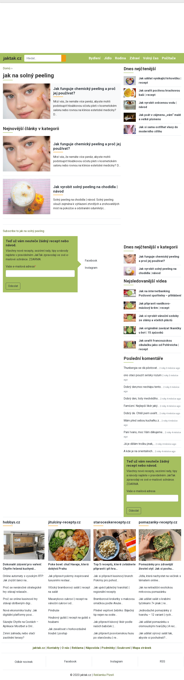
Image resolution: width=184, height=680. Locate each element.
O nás (65, 648)
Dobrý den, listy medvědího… (142, 398)
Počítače (169, 58)
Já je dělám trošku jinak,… (139, 444)
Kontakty (53, 648)
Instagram (91, 267)
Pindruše (53, 610)
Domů (6, 68)
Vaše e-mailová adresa (20, 266)
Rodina (120, 58)
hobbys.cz (11, 522)
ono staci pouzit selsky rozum (143, 375)
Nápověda (92, 648)
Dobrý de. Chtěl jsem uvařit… (141, 413)
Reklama (77, 648)
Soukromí (123, 648)
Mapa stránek (142, 648)
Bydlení (94, 58)
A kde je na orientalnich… (139, 451)
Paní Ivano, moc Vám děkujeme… (144, 432)
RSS (162, 661)
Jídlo (108, 58)
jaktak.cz (39, 648)
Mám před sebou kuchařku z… (142, 420)
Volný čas (150, 58)
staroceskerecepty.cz (111, 522)
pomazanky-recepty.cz (158, 522)
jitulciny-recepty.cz (64, 522)
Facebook (91, 260)
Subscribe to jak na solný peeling (23, 231)
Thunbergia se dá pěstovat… (141, 368)
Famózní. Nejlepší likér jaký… (141, 406)
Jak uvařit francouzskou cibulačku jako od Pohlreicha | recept (159, 345)
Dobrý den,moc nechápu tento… (143, 387)
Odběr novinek (24, 662)
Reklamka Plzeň (103, 675)
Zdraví (135, 58)
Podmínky (108, 648)
